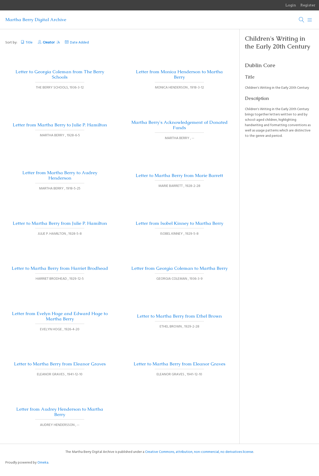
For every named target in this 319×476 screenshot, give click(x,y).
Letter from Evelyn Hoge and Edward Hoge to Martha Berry (60, 316)
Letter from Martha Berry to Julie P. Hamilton (60, 125)
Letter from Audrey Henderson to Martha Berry (59, 411)
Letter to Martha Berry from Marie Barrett (179, 175)
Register (307, 5)
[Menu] (310, 20)
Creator (51, 43)
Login (290, 5)
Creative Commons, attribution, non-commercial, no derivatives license (199, 452)
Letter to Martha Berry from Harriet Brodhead (60, 268)
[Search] (302, 20)
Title (29, 43)
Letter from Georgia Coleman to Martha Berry (179, 268)
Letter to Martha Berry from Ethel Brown (179, 316)
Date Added (79, 43)
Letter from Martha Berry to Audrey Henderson (59, 175)
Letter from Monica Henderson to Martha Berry (179, 74)
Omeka (42, 463)
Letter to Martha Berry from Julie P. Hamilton (60, 223)
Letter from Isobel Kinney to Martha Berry (179, 223)
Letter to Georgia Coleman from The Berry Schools (60, 74)
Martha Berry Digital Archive (35, 19)
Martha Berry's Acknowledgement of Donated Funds (179, 125)
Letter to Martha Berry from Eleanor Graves (60, 364)
